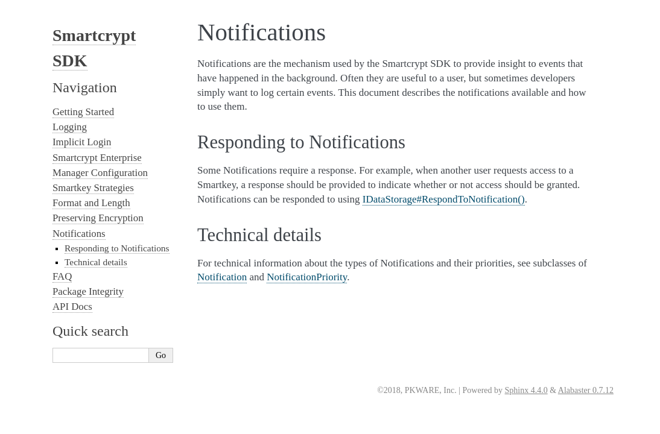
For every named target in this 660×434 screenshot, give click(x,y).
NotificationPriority (307, 277)
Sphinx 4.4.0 (526, 390)
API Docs (72, 306)
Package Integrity (88, 291)
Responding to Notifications (117, 248)
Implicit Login (81, 142)
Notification (222, 277)
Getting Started (83, 112)
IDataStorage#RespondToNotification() (444, 199)
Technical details (96, 262)
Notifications (79, 233)
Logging (69, 127)
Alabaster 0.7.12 (586, 390)
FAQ (62, 276)
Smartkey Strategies (93, 187)
